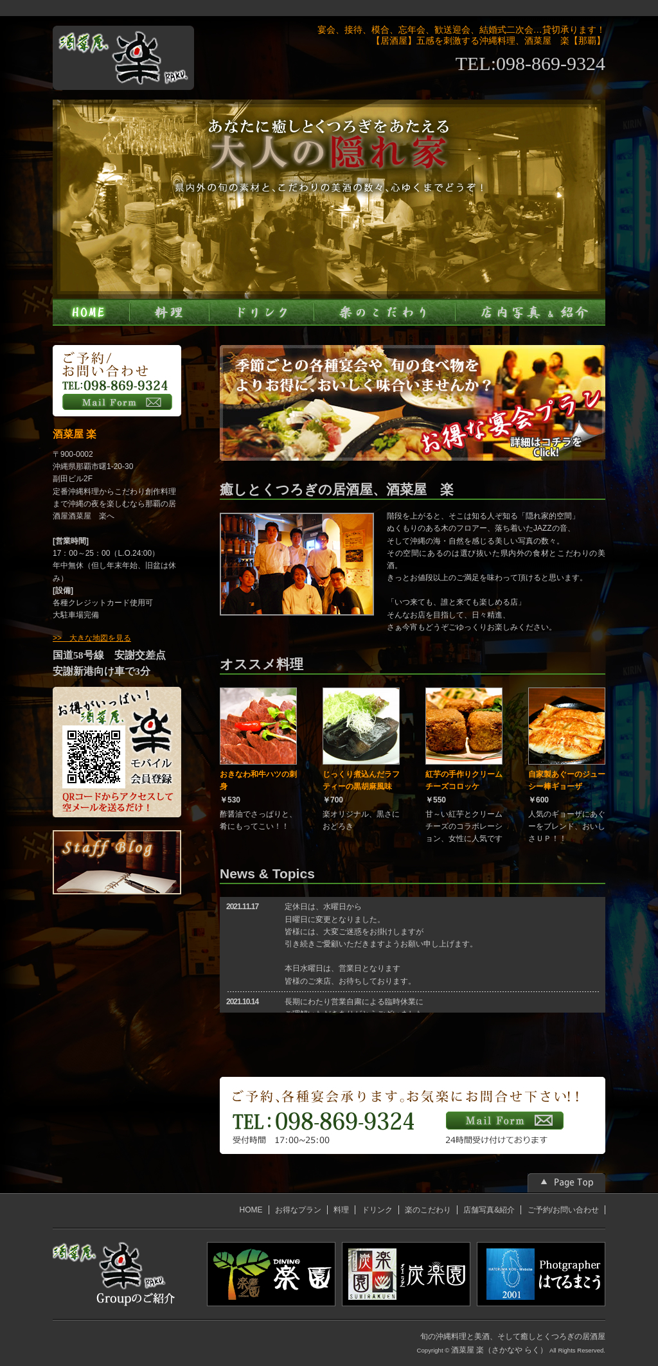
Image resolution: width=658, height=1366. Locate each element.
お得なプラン (298, 1209)
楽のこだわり (428, 1209)
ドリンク (377, 1209)
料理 (341, 1209)
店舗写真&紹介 (489, 1209)
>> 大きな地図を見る (92, 638)
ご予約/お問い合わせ (563, 1209)
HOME (251, 1209)
